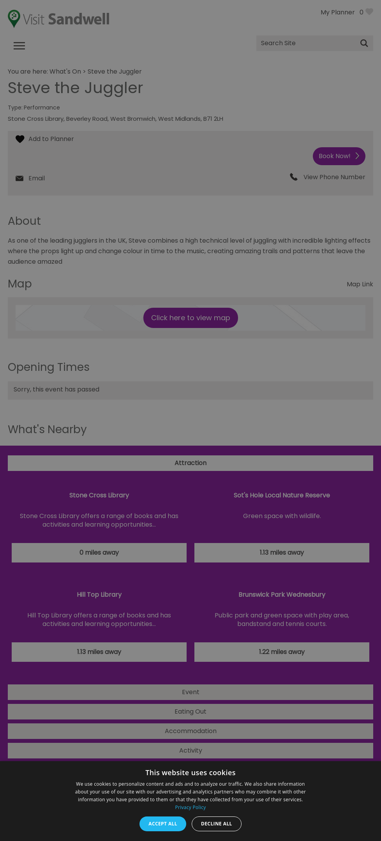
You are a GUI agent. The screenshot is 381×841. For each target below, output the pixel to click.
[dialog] (190, 420)
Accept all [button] (162, 823)
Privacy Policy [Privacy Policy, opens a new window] (190, 807)
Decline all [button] (216, 823)
